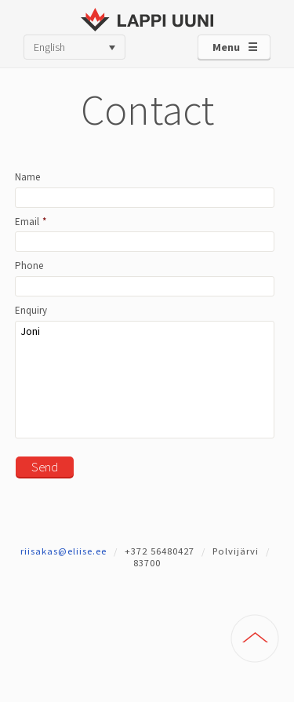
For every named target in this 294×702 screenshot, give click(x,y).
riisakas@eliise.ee (63, 551)
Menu (226, 47)
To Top (254, 638)
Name (27, 177)
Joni (144, 379)
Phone (29, 266)
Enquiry (31, 310)
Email (30, 222)
